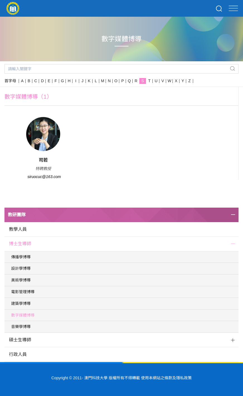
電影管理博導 (23, 292)
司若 (43, 160)
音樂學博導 (21, 326)
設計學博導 (21, 268)
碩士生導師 (20, 339)
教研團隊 (17, 214)
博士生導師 (20, 243)
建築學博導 (21, 303)
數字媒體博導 (23, 315)
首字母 (10, 81)
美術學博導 (21, 280)
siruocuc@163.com (44, 176)
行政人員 (18, 354)
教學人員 (18, 229)
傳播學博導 (21, 257)
